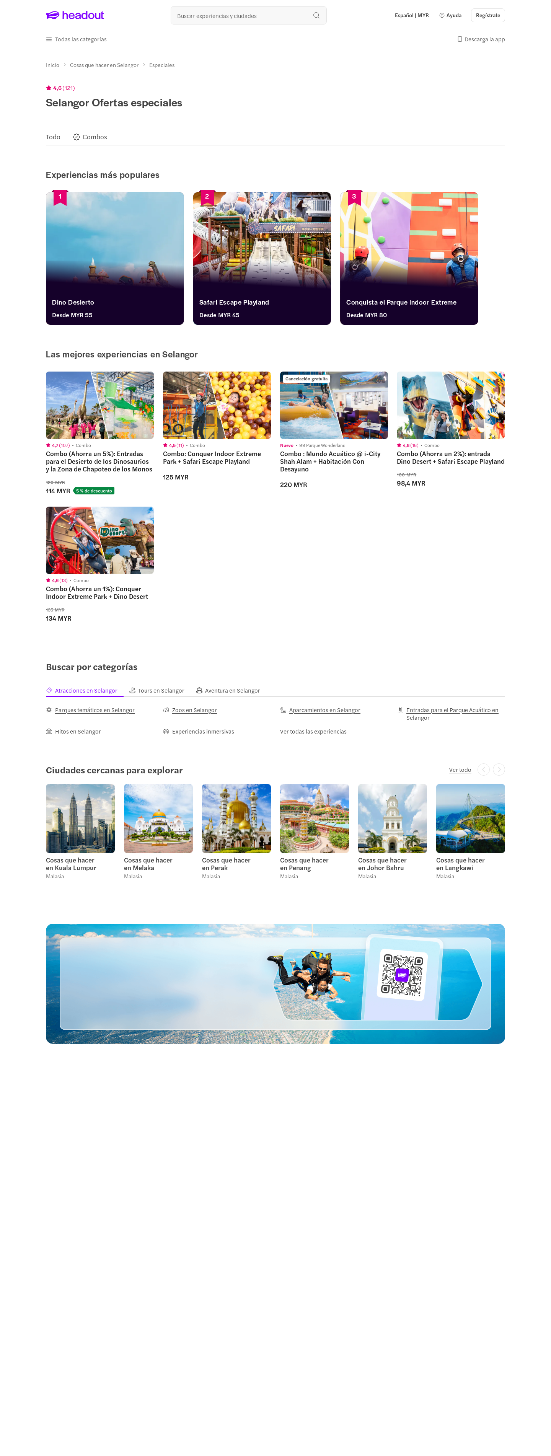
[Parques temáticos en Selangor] (90, 710)
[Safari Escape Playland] (275, 304)
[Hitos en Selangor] (73, 731)
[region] (275, 136)
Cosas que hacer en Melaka (148, 863)
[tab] (87, 690)
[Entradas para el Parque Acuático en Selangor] (451, 713)
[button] (450, 15)
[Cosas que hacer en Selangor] (104, 65)
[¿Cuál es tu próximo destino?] (248, 15)
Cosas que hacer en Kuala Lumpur (71, 863)
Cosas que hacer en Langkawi (460, 863)
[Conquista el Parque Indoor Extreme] (431, 304)
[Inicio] (52, 65)
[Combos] (95, 137)
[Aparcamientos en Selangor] (320, 710)
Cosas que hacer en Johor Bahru (382, 863)
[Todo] (53, 137)
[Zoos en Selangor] (190, 710)
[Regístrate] (488, 15)
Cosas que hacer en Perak (226, 863)
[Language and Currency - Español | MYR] (412, 15)
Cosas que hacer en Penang (304, 863)
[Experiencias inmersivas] (198, 731)
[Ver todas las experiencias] (313, 731)
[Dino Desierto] (119, 304)
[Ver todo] (460, 769)
